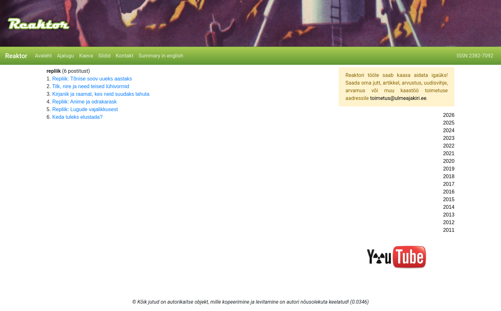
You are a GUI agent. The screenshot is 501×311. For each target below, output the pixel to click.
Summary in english (160, 56)
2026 (449, 115)
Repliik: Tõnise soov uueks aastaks (92, 78)
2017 (449, 184)
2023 (449, 138)
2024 (449, 130)
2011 (449, 230)
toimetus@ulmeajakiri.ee (398, 98)
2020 (449, 161)
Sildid (104, 56)
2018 (449, 176)
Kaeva (86, 56)
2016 (449, 191)
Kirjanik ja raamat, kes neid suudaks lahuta (100, 94)
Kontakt (124, 56)
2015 (449, 199)
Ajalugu (65, 56)
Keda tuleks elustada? (77, 117)
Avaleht (43, 56)
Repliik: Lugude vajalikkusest (85, 109)
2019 (449, 168)
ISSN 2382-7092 (475, 56)
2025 (449, 122)
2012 (449, 222)
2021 (449, 153)
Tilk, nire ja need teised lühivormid (90, 86)
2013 (449, 214)
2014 (449, 207)
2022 (449, 145)
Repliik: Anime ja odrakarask (84, 101)
